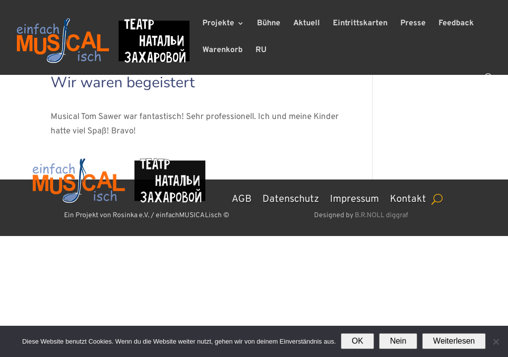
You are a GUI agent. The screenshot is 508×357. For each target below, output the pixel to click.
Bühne (268, 24)
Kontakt (408, 198)
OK (357, 341)
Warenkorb (222, 51)
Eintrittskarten (360, 24)
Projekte (218, 24)
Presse (413, 24)
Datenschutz (290, 198)
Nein (398, 341)
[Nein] (496, 342)
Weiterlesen (454, 341)
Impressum (354, 198)
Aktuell (306, 24)
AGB (242, 198)
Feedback (456, 24)
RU (260, 51)
